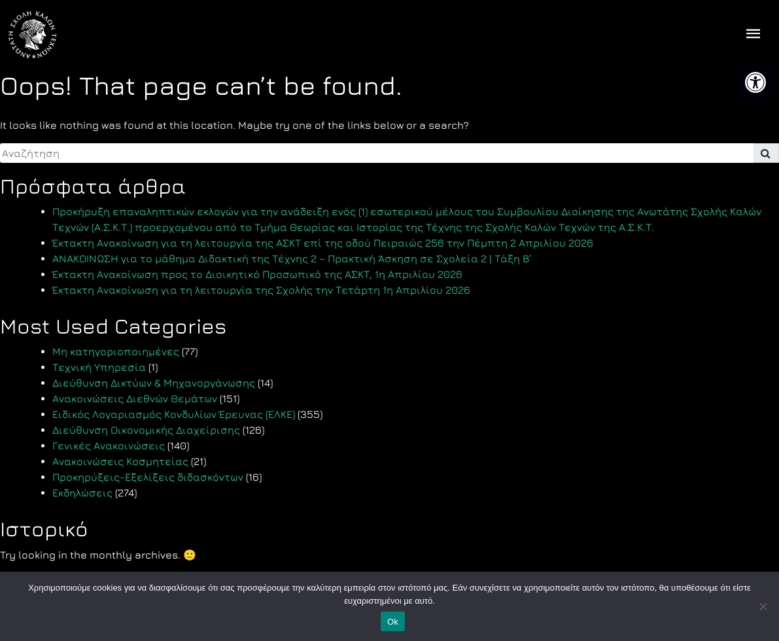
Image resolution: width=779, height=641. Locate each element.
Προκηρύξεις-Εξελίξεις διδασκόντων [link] (147, 477)
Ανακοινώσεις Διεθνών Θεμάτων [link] (134, 398)
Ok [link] (392, 622)
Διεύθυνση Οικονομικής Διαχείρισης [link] (146, 430)
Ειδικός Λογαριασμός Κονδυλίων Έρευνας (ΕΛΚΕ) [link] (173, 414)
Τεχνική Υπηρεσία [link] (99, 367)
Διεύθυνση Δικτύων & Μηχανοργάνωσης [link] (153, 383)
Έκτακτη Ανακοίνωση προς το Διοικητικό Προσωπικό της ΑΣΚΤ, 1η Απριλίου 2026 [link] (257, 274)
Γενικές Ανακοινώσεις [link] (108, 445)
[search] (376, 153)
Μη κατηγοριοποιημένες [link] (115, 351)
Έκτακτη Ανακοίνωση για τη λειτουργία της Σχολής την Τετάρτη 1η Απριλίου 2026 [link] (261, 290)
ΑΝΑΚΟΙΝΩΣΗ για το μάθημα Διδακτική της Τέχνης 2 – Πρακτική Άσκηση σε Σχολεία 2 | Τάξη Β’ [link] (292, 258)
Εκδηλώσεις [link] (82, 492)
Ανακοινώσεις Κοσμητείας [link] (120, 461)
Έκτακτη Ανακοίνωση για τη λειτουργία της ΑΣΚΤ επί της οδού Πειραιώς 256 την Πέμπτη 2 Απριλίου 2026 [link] (322, 243)
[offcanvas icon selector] (753, 35)
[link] (755, 82)
